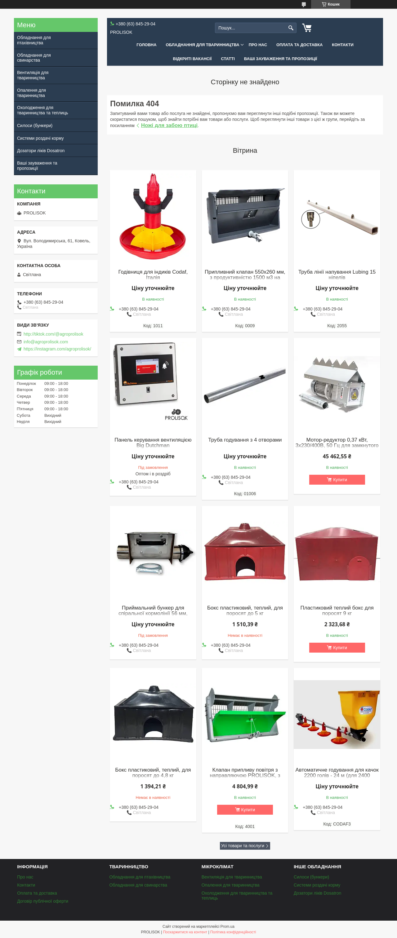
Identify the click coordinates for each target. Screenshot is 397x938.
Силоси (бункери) (34, 125)
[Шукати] (291, 28)
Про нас (258, 44)
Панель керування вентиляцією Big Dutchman (152, 442)
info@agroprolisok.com (46, 341)
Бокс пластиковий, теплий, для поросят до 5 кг (245, 610)
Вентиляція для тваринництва (32, 75)
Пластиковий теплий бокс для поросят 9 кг (337, 610)
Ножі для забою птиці (169, 125)
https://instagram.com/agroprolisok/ (57, 348)
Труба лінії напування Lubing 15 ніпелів (337, 274)
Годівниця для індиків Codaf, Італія (153, 274)
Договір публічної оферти (42, 901)
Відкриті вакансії (192, 58)
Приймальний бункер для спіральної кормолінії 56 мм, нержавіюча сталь (153, 613)
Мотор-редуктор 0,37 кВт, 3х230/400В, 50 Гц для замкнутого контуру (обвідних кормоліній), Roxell (337, 448)
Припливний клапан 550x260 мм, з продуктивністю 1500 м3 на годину (245, 277)
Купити (340, 479)
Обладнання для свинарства (34, 58)
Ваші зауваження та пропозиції (280, 58)
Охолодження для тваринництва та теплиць (42, 110)
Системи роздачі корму (40, 138)
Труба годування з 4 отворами (245, 440)
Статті (227, 58)
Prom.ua (227, 926)
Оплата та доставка (299, 44)
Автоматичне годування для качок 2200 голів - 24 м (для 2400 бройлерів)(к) (336, 775)
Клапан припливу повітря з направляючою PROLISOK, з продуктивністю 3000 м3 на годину (245, 778)
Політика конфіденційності (233, 932)
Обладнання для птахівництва (34, 40)
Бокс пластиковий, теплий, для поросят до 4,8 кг (153, 772)
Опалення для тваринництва (31, 93)
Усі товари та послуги (242, 845)
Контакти (343, 44)
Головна (146, 44)
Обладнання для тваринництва (202, 44)
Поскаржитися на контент (185, 932)
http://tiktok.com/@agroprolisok (53, 334)
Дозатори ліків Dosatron (41, 150)
